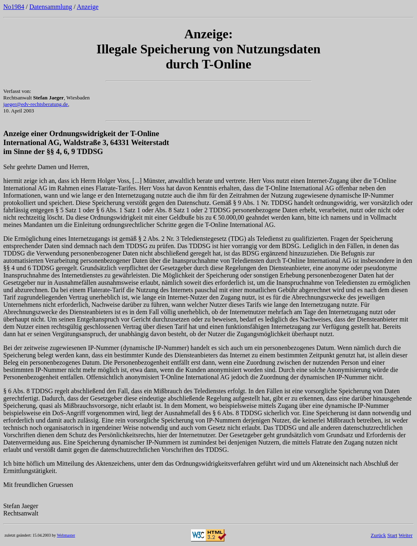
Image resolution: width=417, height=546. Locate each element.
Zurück (378, 535)
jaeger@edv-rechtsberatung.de (35, 104)
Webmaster (66, 535)
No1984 (13, 6)
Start (392, 535)
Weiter (406, 535)
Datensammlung (50, 6)
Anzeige (87, 6)
